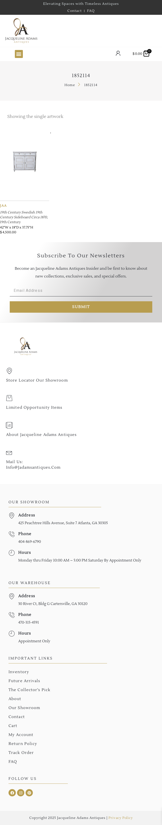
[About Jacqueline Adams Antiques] (9, 425)
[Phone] (12, 534)
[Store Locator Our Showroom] (9, 371)
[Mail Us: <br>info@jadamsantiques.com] (9, 452)
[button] (19, 54)
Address (26, 515)
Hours (24, 552)
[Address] (12, 516)
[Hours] (12, 553)
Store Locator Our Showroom (37, 380)
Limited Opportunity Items (34, 407)
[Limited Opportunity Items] (9, 398)
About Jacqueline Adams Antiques (41, 434)
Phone (25, 533)
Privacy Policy (120, 818)
